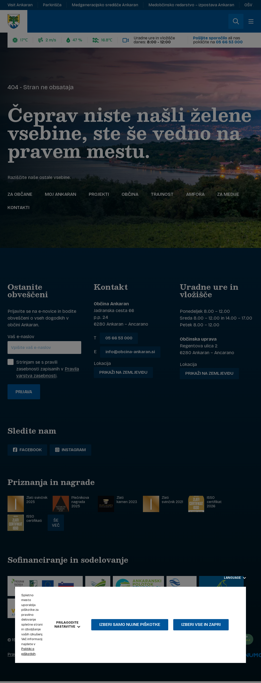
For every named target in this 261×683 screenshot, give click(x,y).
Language (235, 577)
